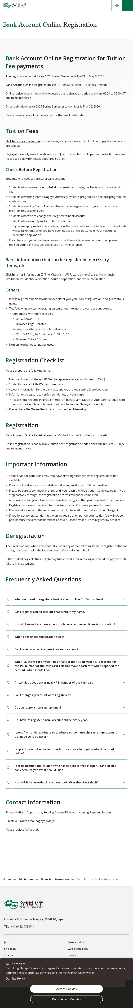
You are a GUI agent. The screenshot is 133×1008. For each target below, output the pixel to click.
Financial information (55, 879)
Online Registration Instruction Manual (57, 409)
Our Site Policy (15, 978)
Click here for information (23, 141)
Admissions (25, 879)
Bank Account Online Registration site (31, 85)
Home (7, 879)
